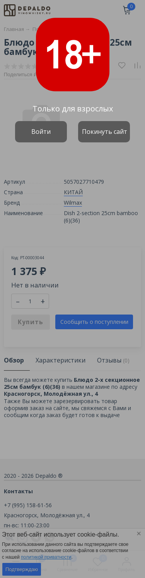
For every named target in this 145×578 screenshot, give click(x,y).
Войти (41, 131)
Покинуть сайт (104, 131)
